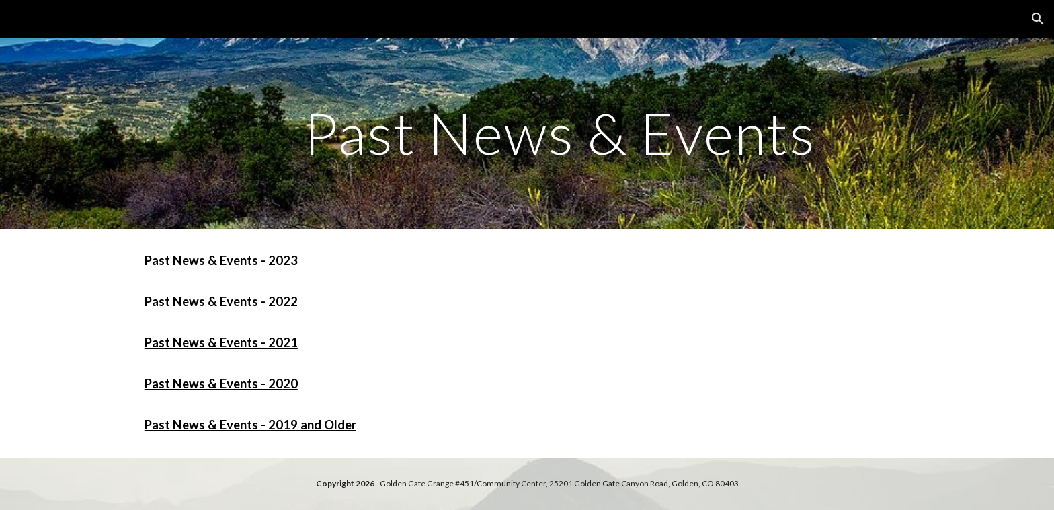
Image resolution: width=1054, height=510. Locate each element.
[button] (1038, 19)
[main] (560, 133)
